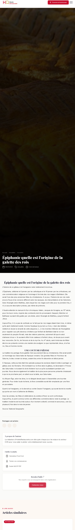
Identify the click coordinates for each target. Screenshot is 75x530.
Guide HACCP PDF (13, 467)
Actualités (12, 252)
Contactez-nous (37, 486)
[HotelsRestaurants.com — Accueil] (11, 2)
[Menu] (71, 2)
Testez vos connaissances (16, 462)
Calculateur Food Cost (15, 457)
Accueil (4, 252)
